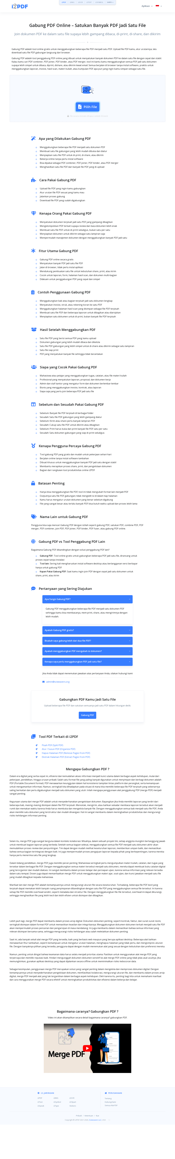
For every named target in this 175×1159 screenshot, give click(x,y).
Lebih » (110, 2)
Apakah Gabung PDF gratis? (87, 664)
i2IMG (72, 2)
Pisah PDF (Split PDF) (52, 779)
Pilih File (87, 123)
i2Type (56, 1140)
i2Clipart (72, 1136)
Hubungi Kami (110, 1136)
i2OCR (80, 2)
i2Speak (41, 1140)
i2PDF (64, 2)
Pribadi (79, 1150)
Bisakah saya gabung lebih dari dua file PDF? (87, 675)
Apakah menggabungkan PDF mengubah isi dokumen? (87, 685)
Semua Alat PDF (111, 1139)
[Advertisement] (87, 81)
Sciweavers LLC (95, 1154)
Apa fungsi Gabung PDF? (87, 633)
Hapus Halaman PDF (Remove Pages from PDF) (66, 787)
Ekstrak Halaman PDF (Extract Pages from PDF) (66, 791)
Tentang (108, 1133)
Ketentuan (89, 1150)
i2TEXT (89, 2)
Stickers (72, 1140)
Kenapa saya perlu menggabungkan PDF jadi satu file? (87, 696)
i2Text (40, 1136)
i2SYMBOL (99, 2)
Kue (97, 1150)
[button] (147, 6)
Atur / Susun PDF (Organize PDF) (58, 783)
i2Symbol (57, 1136)
